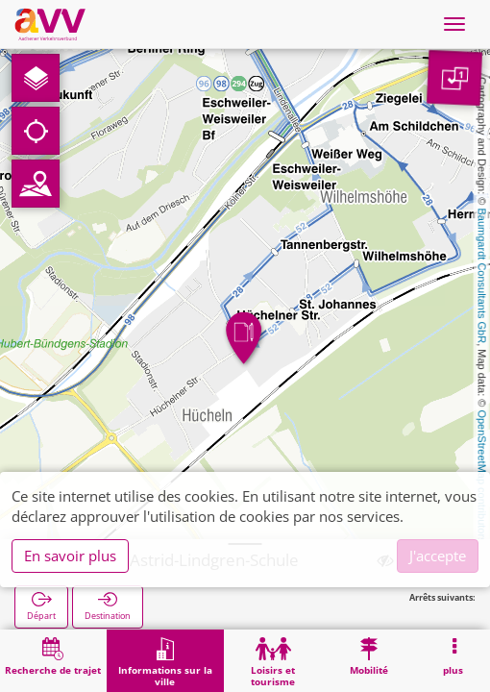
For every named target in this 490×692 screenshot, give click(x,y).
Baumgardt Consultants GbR (482, 276)
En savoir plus (70, 555)
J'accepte (437, 555)
